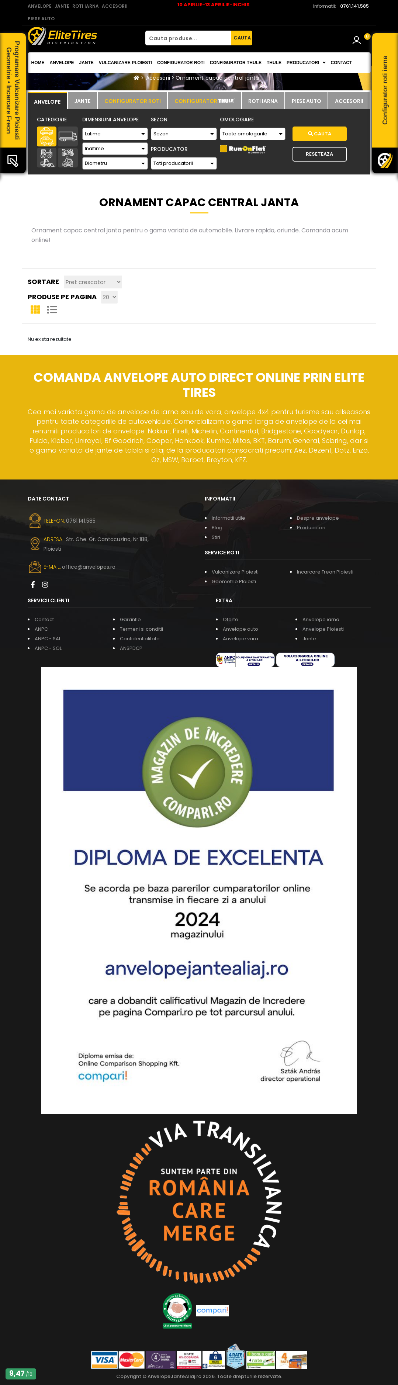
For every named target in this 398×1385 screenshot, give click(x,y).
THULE (274, 62)
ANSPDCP (131, 648)
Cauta (319, 133)
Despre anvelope (318, 518)
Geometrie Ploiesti (234, 581)
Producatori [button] (306, 62)
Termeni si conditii (141, 629)
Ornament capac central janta (217, 78)
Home (38, 62)
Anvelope (62, 62)
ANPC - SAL (48, 638)
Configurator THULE (236, 62)
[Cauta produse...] (188, 38)
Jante (86, 62)
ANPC (41, 629)
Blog (217, 527)
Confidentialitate (140, 638)
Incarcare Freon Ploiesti (325, 571)
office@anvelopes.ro (88, 567)
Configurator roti (181, 62)
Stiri (216, 537)
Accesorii (158, 78)
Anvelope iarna (320, 619)
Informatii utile (228, 518)
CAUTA (242, 37)
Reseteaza (319, 153)
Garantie (130, 619)
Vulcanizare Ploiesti (125, 62)
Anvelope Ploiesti (323, 629)
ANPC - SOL (48, 648)
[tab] (47, 101)
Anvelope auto (240, 629)
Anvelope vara (240, 638)
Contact (341, 62)
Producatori (311, 527)
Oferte (230, 619)
